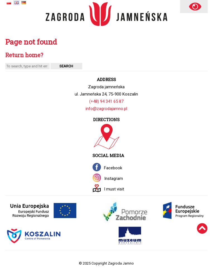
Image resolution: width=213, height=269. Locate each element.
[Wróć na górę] (202, 235)
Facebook (113, 167)
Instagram (113, 178)
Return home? (24, 55)
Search (66, 66)
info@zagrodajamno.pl (106, 108)
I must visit (114, 189)
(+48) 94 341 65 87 (106, 101)
